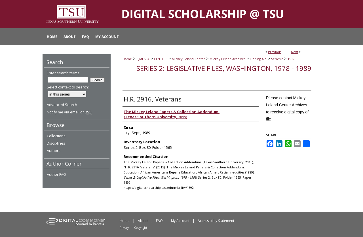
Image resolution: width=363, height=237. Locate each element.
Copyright (140, 228)
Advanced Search (62, 104)
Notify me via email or (69, 112)
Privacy (124, 228)
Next (294, 52)
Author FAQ (56, 174)
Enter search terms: (63, 72)
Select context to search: (68, 87)
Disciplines (56, 143)
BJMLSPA (142, 59)
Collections (56, 135)
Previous (274, 52)
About (143, 220)
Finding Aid (258, 59)
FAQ (159, 220)
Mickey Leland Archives (227, 59)
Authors (53, 150)
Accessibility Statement (216, 220)
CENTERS (160, 59)
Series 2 (277, 59)
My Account (180, 220)
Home (127, 59)
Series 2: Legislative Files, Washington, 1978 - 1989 (223, 68)
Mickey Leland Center (188, 59)
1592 (291, 59)
